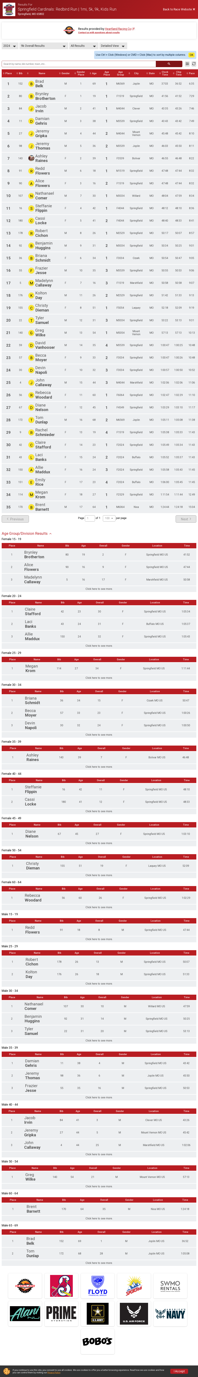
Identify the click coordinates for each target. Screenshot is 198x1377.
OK (191, 55)
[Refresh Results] (193, 64)
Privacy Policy (53, 1372)
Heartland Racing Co (118, 29)
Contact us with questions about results (99, 32)
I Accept (179, 1371)
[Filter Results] (187, 64)
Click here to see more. (99, 588)
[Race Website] (10, 9)
